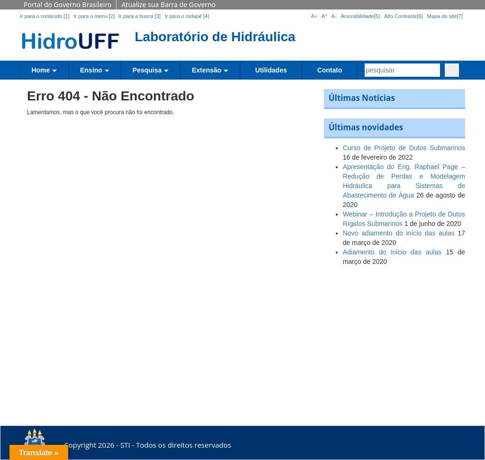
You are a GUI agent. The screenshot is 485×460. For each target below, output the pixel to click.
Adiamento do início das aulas (392, 252)
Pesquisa (147, 70)
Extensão (206, 70)
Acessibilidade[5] (360, 16)
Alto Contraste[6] (403, 16)
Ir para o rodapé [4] (187, 16)
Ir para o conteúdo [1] (45, 16)
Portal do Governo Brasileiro (67, 4)
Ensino (91, 70)
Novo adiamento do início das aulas (399, 233)
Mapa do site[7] (445, 16)
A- (334, 16)
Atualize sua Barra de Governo (168, 4)
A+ (314, 16)
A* (324, 16)
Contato (329, 70)
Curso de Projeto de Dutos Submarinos (404, 148)
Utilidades (271, 70)
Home (40, 70)
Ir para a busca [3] (139, 16)
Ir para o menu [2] (94, 16)
